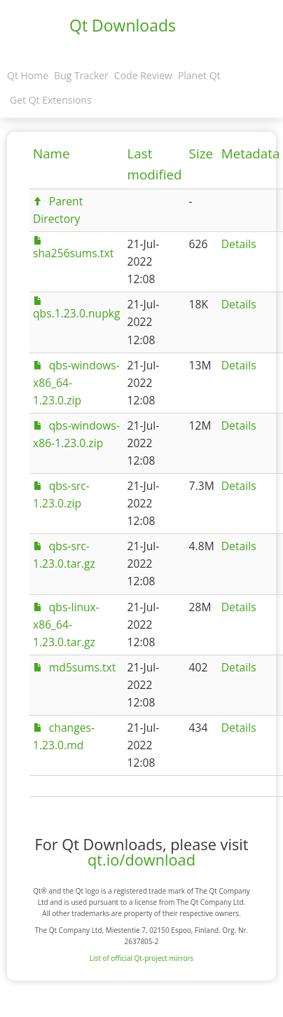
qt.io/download (141, 859)
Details (238, 244)
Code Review (143, 75)
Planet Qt (199, 75)
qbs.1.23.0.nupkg (76, 313)
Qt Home (27, 75)
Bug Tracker (81, 75)
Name (51, 153)
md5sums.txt (82, 667)
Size (201, 153)
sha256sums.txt (73, 253)
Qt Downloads (122, 25)
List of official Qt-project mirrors (142, 958)
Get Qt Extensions (51, 100)
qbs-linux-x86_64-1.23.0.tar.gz (66, 624)
